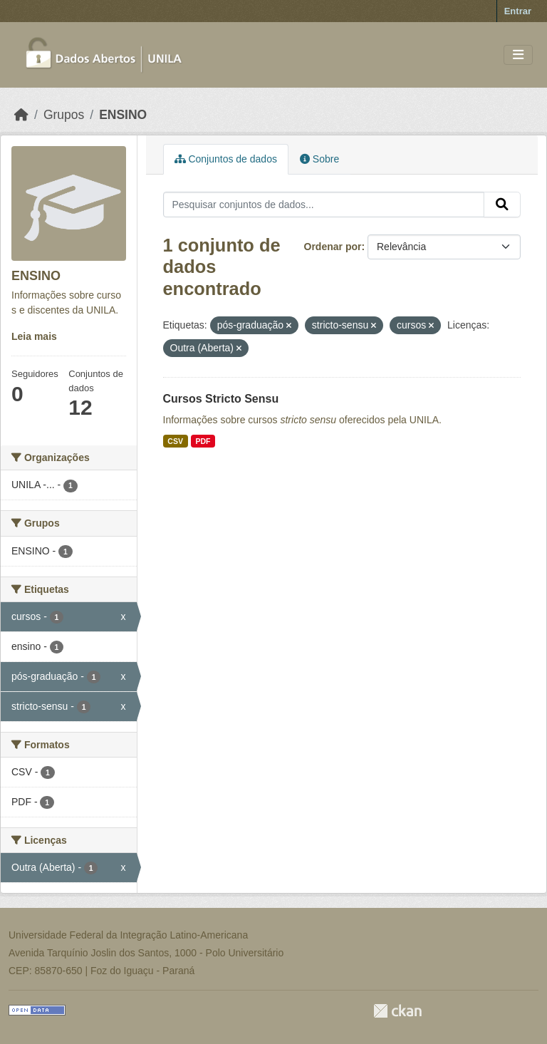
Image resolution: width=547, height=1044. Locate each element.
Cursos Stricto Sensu (221, 399)
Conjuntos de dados (225, 159)
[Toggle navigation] (518, 55)
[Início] (21, 115)
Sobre (319, 159)
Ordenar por (333, 246)
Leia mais (34, 336)
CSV (175, 441)
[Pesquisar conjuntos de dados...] (324, 204)
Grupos (63, 115)
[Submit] (502, 204)
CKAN (397, 1010)
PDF (202, 441)
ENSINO (123, 115)
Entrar (517, 11)
